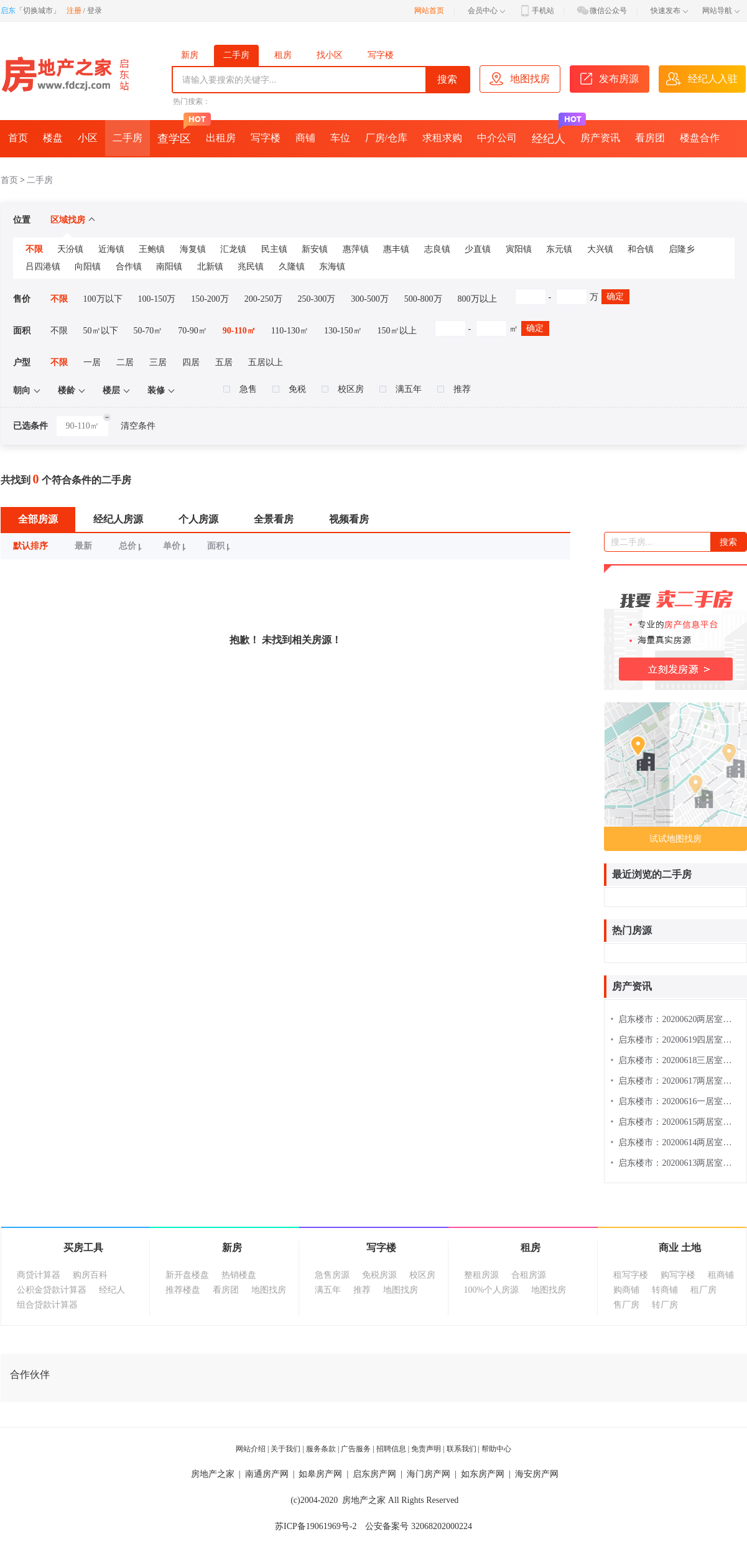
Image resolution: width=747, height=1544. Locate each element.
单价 (176, 546)
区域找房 (72, 220)
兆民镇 (251, 266)
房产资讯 (600, 138)
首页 (18, 138)
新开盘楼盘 (187, 1275)
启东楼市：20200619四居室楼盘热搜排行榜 (675, 1039)
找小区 (330, 55)
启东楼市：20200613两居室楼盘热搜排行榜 (675, 1163)
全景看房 (274, 519)
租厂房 (703, 1290)
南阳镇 (169, 266)
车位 (340, 138)
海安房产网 (537, 1474)
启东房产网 (374, 1474)
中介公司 (497, 138)
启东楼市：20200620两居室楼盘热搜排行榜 (675, 1019)
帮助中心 (496, 1448)
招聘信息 (391, 1448)
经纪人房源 (118, 519)
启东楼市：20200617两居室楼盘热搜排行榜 (675, 1081)
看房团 (650, 138)
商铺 (305, 138)
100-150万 (157, 299)
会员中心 (486, 10)
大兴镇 (600, 249)
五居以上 (265, 362)
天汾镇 (70, 249)
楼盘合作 (700, 138)
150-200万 (210, 299)
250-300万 (317, 299)
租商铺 (721, 1275)
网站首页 (429, 10)
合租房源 (528, 1275)
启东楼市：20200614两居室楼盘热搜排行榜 (675, 1142)
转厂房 (665, 1304)
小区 (88, 138)
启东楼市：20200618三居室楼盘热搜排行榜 (675, 1060)
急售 (240, 389)
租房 (283, 55)
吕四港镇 (43, 266)
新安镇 (315, 249)
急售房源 (332, 1275)
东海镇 (332, 266)
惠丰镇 (396, 249)
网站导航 (721, 10)
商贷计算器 (38, 1275)
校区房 (343, 389)
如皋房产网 (320, 1474)
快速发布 (669, 10)
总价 (132, 546)
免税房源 (379, 1275)
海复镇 (193, 249)
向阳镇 (88, 266)
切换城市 (38, 10)
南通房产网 (267, 1474)
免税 (289, 389)
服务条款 (321, 1448)
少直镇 (478, 249)
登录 (94, 10)
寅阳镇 (519, 249)
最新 (83, 546)
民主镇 (274, 249)
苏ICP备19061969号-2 (315, 1526)
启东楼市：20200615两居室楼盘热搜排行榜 (675, 1122)
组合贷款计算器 (47, 1304)
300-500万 (370, 299)
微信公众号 (601, 10)
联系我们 (461, 1448)
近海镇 (111, 249)
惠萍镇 (356, 249)
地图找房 (268, 1290)
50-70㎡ (148, 330)
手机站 (536, 10)
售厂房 (626, 1304)
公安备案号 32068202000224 (418, 1526)
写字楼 (381, 55)
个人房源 (198, 519)
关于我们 (285, 1448)
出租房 (221, 138)
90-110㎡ (239, 330)
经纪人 (552, 132)
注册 (74, 10)
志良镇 (437, 249)
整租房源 (481, 1275)
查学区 (177, 132)
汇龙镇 (233, 249)
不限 (34, 249)
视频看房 (349, 519)
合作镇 (129, 266)
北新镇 (210, 266)
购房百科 (90, 1275)
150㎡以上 (397, 330)
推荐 (454, 389)
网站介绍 (251, 1448)
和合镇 (641, 249)
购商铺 (626, 1290)
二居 (125, 362)
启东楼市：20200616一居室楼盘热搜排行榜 (675, 1101)
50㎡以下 (100, 330)
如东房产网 (482, 1474)
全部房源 (38, 519)
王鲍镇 (152, 249)
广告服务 (356, 1448)
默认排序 (30, 546)
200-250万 (263, 299)
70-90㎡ (192, 330)
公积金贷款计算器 (51, 1290)
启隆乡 (682, 249)
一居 (92, 362)
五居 (224, 362)
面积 (220, 546)
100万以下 (103, 299)
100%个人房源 (491, 1290)
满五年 (400, 389)
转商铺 (665, 1290)
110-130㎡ (290, 330)
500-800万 (423, 299)
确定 (615, 296)
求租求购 (442, 138)
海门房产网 (428, 1474)
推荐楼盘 (182, 1290)
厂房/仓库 (386, 138)
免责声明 (426, 1448)
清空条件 (138, 425)
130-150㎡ (343, 330)
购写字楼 (678, 1275)
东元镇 (559, 249)
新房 (189, 55)
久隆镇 (292, 266)
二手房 (236, 55)
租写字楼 (630, 1275)
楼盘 (53, 138)
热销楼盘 (238, 1275)
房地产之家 (212, 1474)
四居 (191, 362)
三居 (158, 362)
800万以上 (477, 299)
